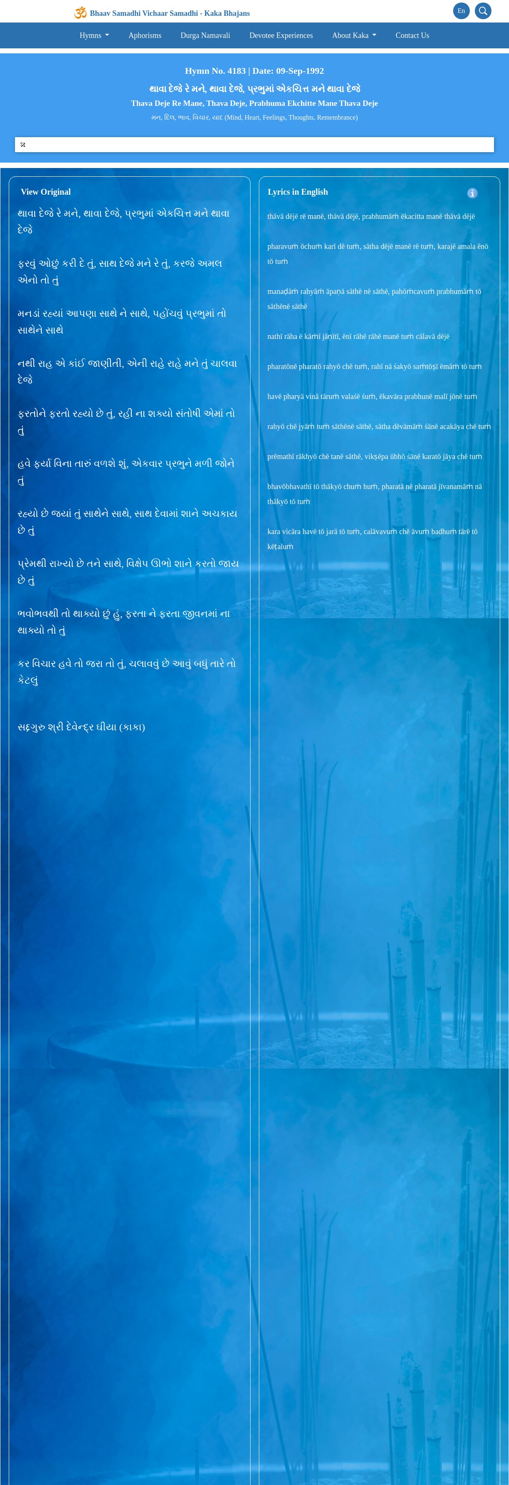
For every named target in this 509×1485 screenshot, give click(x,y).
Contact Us (412, 35)
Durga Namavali (205, 35)
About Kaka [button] (351, 35)
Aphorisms (144, 35)
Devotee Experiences (281, 35)
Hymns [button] (91, 35)
